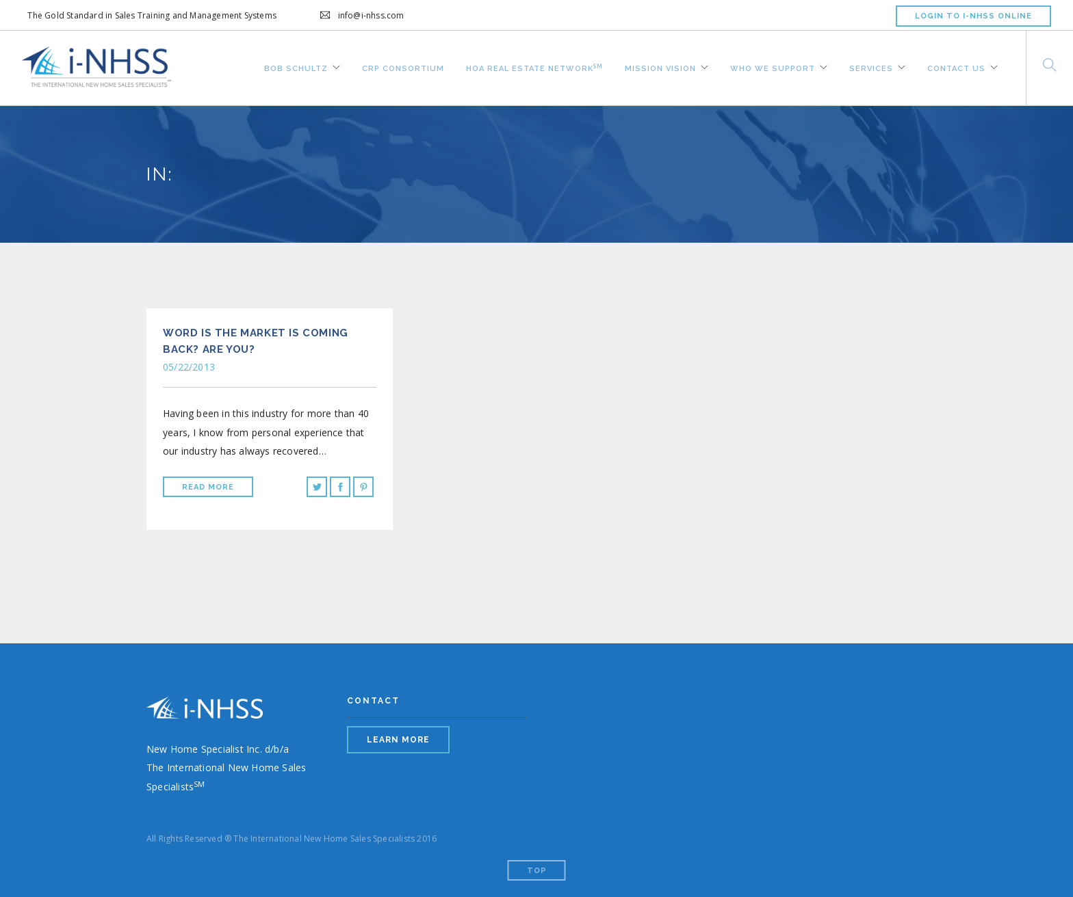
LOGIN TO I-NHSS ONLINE (973, 16)
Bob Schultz (296, 67)
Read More (208, 487)
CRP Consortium (403, 67)
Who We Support (772, 67)
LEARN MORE (398, 740)
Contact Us (956, 67)
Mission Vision (660, 67)
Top (537, 870)
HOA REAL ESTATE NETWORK (534, 66)
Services (871, 67)
